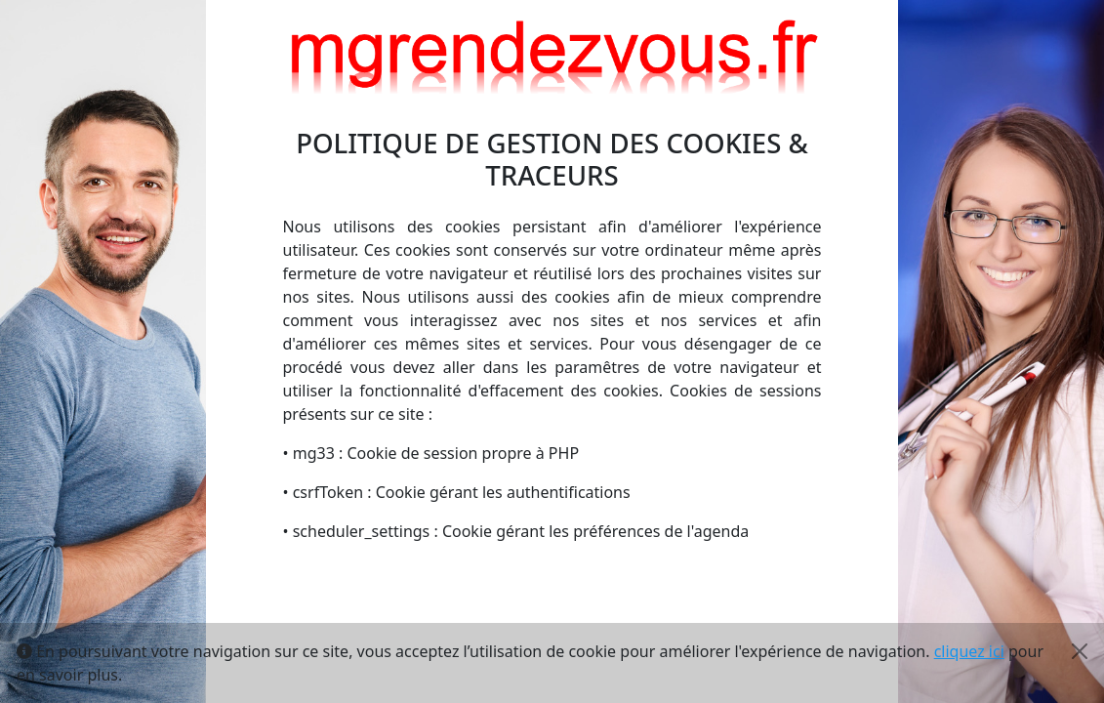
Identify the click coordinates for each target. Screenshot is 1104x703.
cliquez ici (969, 651)
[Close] (1079, 651)
